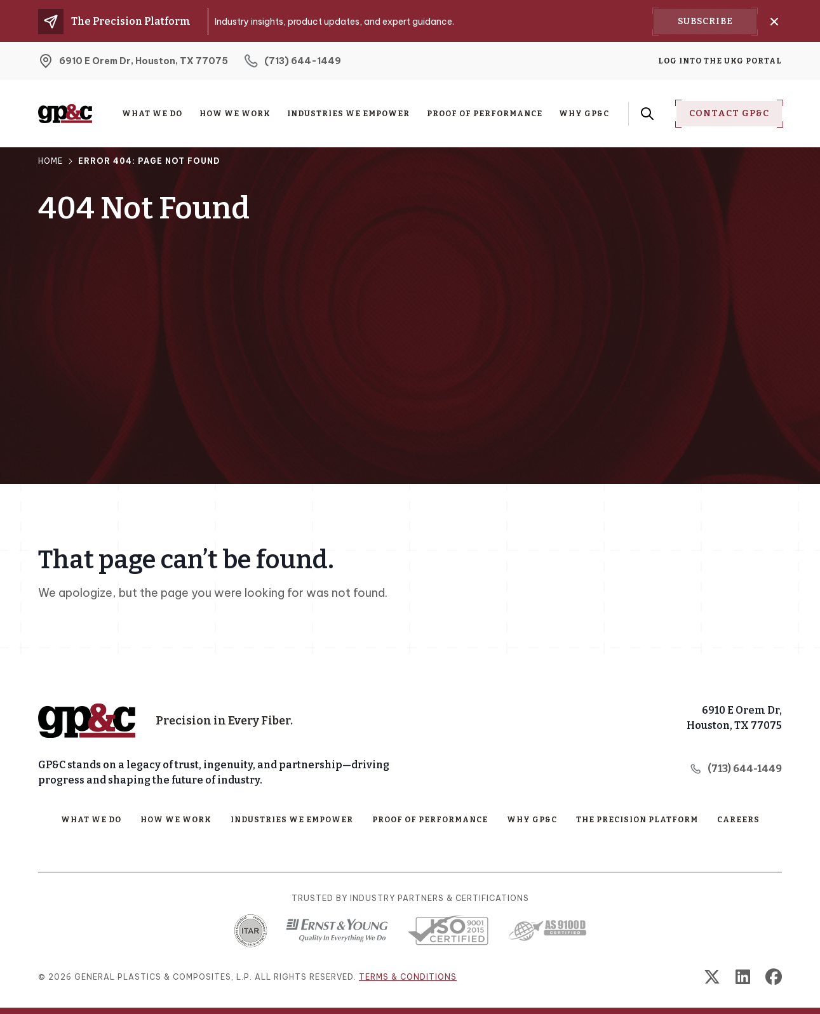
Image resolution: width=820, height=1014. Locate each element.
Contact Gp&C (729, 113)
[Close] (774, 21)
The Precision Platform (637, 819)
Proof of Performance (484, 113)
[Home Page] (86, 721)
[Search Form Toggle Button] (647, 113)
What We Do (152, 113)
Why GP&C (584, 113)
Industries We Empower (348, 113)
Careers (738, 819)
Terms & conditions (408, 977)
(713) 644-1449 (736, 769)
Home (50, 161)
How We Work (235, 113)
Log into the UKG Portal (720, 61)
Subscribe (705, 21)
